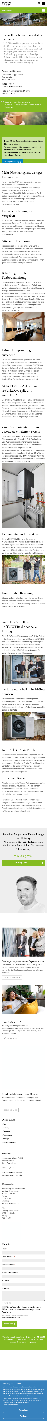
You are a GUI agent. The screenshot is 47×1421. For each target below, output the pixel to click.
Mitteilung (5, 1289)
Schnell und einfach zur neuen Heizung (20, 1094)
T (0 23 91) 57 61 (8, 84)
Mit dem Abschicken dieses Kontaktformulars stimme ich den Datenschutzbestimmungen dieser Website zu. (21, 1309)
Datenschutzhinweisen (11, 1408)
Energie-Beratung (12, 977)
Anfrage (6, 1139)
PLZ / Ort (5, 1281)
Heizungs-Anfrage (22, 863)
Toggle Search (39, 3)
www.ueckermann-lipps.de (12, 1175)
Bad (4, 1124)
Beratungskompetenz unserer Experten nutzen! (23, 961)
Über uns (6, 1132)
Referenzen (7, 10)
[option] (23, 19)
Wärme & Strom (10, 1038)
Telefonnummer (8, 1265)
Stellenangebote (9, 1142)
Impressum (33, 1342)
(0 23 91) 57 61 (25, 857)
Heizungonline (10, 1110)
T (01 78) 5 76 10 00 (9, 93)
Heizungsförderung (11, 162)
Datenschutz (22, 1342)
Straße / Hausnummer (10, 1273)
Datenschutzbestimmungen (11, 1318)
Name (4, 1249)
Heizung (6, 1128)
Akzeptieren (23, 1414)
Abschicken (8, 1324)
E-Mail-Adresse (8, 1257)
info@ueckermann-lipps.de (12, 86)
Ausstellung (7, 1135)
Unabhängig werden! (11, 1022)
